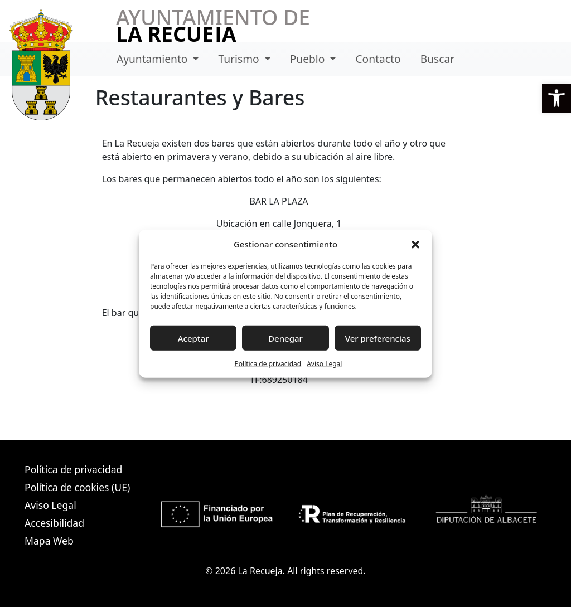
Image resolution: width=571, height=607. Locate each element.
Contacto (377, 58)
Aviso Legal (324, 363)
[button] (556, 98)
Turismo (240, 58)
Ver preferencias (377, 337)
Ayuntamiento (154, 58)
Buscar (437, 58)
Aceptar (193, 337)
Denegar (285, 337)
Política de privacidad (268, 363)
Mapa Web (49, 540)
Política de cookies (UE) (77, 487)
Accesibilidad (54, 523)
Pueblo (309, 58)
